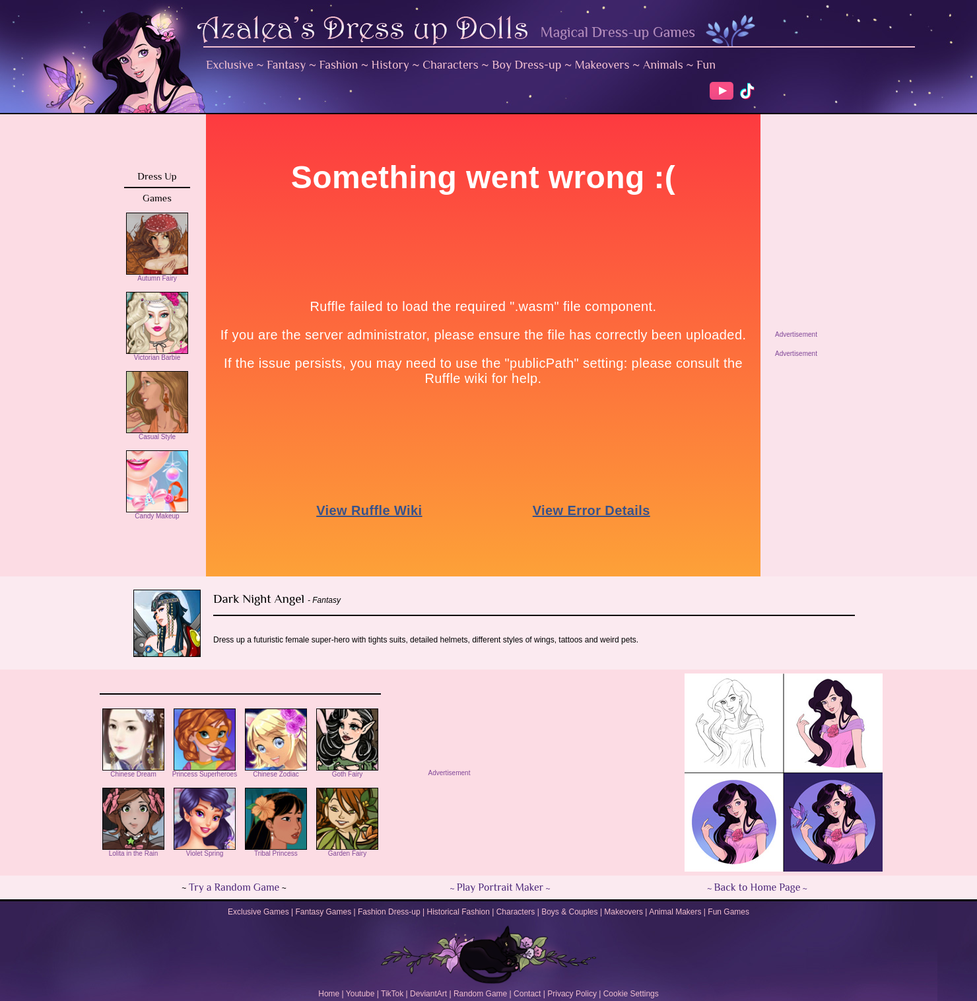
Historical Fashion (458, 911)
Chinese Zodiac (276, 771)
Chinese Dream (133, 771)
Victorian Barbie (157, 354)
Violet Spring (205, 850)
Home (328, 993)
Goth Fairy (347, 771)
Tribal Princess (276, 850)
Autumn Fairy (157, 275)
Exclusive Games (258, 911)
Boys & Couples (569, 911)
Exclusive (229, 64)
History (390, 64)
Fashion (339, 64)
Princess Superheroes (204, 771)
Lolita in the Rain (133, 850)
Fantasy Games (323, 911)
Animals (663, 64)
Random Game (480, 993)
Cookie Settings (631, 993)
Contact (527, 993)
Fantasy (286, 64)
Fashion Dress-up (389, 911)
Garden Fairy (347, 850)
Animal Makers (675, 911)
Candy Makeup (157, 513)
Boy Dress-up (526, 64)
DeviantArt (428, 993)
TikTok (392, 993)
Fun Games (728, 911)
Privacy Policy (572, 993)
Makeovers (602, 64)
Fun (706, 64)
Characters (450, 64)
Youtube (360, 993)
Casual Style (157, 433)
